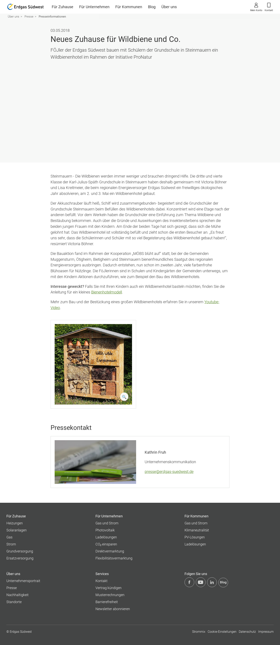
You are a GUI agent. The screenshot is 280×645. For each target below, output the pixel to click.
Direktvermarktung (109, 551)
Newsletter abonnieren (112, 609)
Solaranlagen (16, 530)
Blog (152, 6)
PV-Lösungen (195, 537)
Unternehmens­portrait (23, 581)
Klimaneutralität (197, 530)
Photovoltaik (105, 530)
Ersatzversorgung (19, 558)
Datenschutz (247, 632)
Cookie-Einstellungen (222, 632)
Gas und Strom (106, 523)
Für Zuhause (62, 6)
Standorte (14, 602)
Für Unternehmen (94, 6)
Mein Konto (256, 7)
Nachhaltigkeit (17, 595)
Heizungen (14, 523)
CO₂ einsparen (106, 544)
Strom (11, 544)
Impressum (266, 632)
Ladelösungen (106, 537)
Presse (28, 16)
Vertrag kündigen (108, 588)
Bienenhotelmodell (106, 292)
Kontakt (269, 7)
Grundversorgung (19, 551)
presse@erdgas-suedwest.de (169, 471)
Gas (9, 537)
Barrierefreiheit (106, 602)
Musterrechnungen (109, 595)
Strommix (198, 632)
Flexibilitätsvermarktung (113, 558)
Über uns (169, 6)
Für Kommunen (128, 6)
